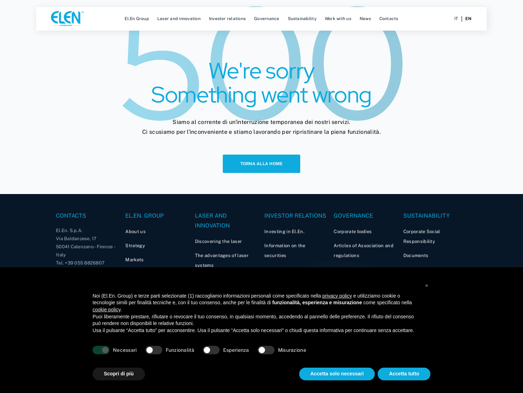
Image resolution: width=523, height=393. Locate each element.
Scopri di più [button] (119, 373)
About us (135, 231)
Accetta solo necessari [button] (337, 373)
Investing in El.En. (284, 231)
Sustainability (302, 18)
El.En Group (137, 18)
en (468, 18)
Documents (416, 255)
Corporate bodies (353, 231)
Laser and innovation (179, 18)
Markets (134, 259)
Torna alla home (261, 163)
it (456, 18)
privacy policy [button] (337, 296)
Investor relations (227, 18)
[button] (427, 284)
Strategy (135, 245)
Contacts (388, 18)
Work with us (338, 18)
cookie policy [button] (106, 309)
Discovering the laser (218, 241)
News (365, 18)
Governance (266, 18)
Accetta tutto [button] (404, 373)
